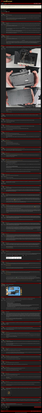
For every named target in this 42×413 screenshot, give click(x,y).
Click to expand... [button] (23, 27)
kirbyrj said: (7, 381)
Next (8, 11)
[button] (7, 3)
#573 (40, 173)
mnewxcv (2, 10)
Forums (2, 3)
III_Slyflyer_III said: (8, 340)
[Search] (39, 3)
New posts (6, 3)
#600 (40, 402)
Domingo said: (8, 159)
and (8, 122)
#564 (40, 45)
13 (4, 11)
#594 (40, 360)
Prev (1, 11)
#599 (40, 397)
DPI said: (7, 262)
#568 (40, 131)
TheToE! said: (8, 119)
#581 (40, 241)
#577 (40, 203)
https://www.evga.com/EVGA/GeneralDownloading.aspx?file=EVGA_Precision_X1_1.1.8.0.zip (15, 148)
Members (9, 3)
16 (7, 11)
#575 (40, 185)
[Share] (39, 21)
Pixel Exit (17, 412)
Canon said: (8, 132)
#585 (40, 283)
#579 (40, 221)
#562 (40, 21)
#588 (40, 321)
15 (6, 11)
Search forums (5, 4)
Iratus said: (7, 22)
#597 (40, 380)
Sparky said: (8, 398)
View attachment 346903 (9, 274)
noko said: (7, 215)
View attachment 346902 (9, 273)
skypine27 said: (8, 174)
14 (5, 11)
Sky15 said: (7, 373)
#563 (40, 34)
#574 (40, 180)
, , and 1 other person (10, 19)
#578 (40, 214)
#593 (40, 354)
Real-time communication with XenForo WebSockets (22, 412)
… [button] (3, 11)
